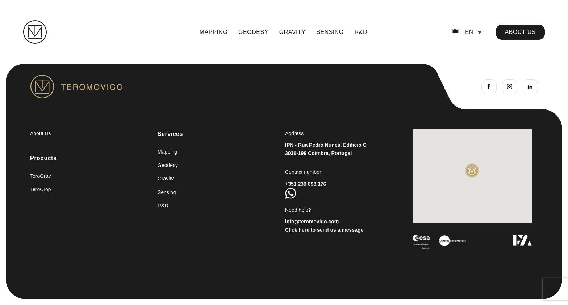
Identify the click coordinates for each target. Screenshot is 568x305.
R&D (361, 32)
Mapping (213, 32)
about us (520, 32)
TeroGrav (40, 176)
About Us (40, 133)
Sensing (330, 32)
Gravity (292, 32)
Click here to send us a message (324, 230)
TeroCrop (40, 189)
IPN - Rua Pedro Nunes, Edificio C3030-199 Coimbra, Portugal (326, 149)
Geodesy (253, 32)
